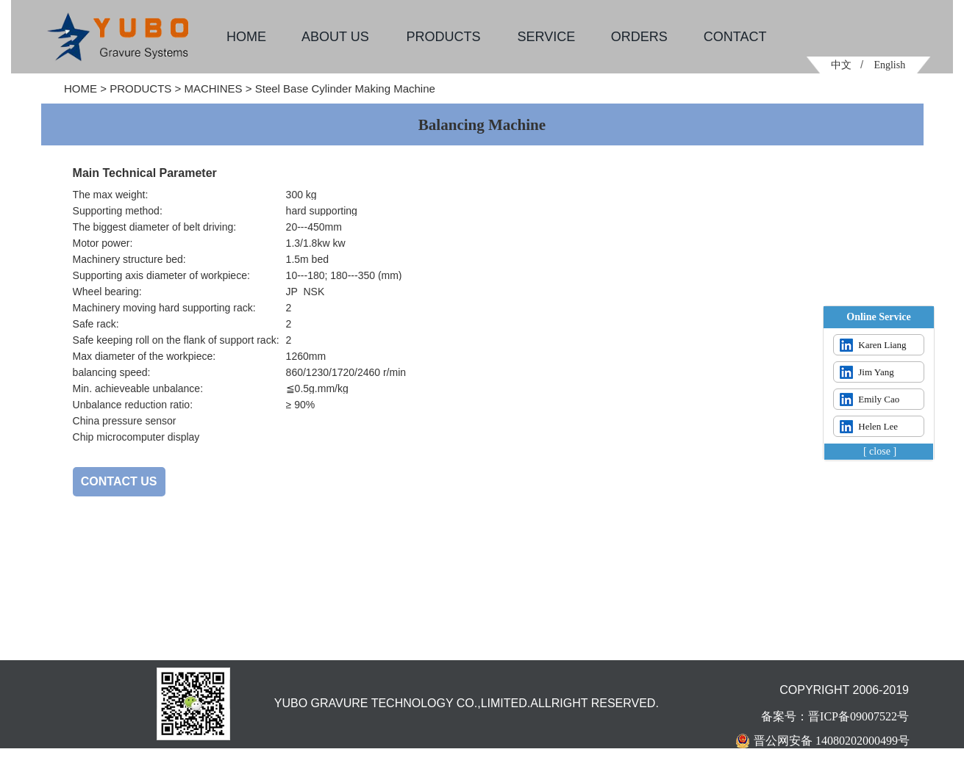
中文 (841, 64)
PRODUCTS (140, 88)
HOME (80, 88)
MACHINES (213, 88)
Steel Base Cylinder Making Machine (345, 88)
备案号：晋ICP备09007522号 (835, 716)
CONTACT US (119, 481)
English (889, 64)
